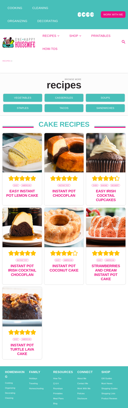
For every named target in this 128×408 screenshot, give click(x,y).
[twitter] (83, 5)
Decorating (11, 6)
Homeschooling (36, 360)
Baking (104, 156)
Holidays (33, 350)
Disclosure (82, 370)
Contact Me (82, 355)
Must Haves (106, 355)
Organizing (43, 4)
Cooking (8, 4)
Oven (95, 156)
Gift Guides (106, 350)
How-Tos (108, 17)
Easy (16, 156)
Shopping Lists (108, 365)
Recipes (50, 17)
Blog (55, 375)
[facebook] (79, 5)
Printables (87, 17)
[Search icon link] (124, 18)
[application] (57, 17)
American (26, 156)
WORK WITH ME (113, 4)
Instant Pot (63, 156)
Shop (68, 17)
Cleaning (25, 4)
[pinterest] (88, 5)
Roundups (58, 360)
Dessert (115, 156)
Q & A (56, 355)
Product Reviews (109, 370)
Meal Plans (58, 370)
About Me (81, 350)
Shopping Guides (109, 360)
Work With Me (83, 360)
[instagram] (92, 5)
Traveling (33, 355)
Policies (81, 365)
